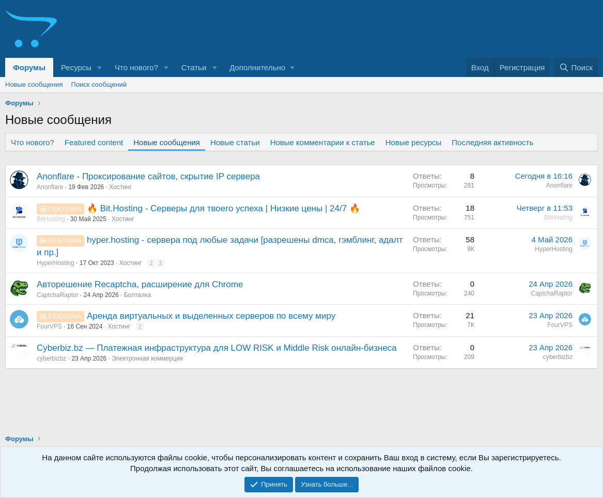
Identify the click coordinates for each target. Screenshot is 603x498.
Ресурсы (76, 67)
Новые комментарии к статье (322, 142)
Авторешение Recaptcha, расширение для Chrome (140, 284)
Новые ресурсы (413, 142)
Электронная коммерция (147, 358)
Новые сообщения (34, 84)
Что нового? (136, 67)
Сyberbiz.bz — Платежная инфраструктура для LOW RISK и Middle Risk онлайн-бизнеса (217, 348)
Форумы (29, 67)
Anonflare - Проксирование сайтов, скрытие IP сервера (148, 176)
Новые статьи (235, 142)
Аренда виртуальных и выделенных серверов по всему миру (211, 316)
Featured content (94, 142)
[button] (99, 67)
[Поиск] (576, 67)
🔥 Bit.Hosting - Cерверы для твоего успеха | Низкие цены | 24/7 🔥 (223, 208)
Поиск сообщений (99, 84)
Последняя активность (492, 142)
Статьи (194, 67)
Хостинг (120, 187)
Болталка (137, 295)
